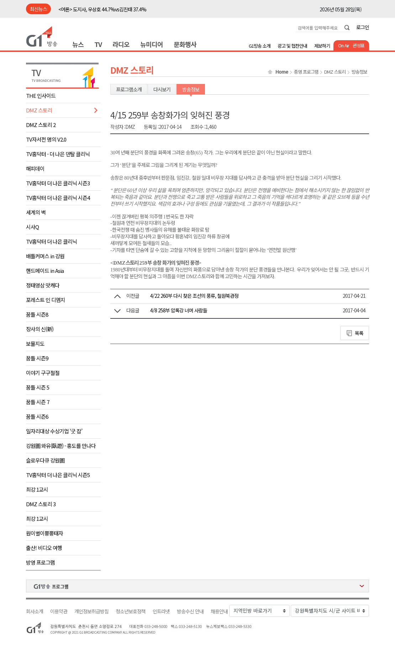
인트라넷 (161, 611)
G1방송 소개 (259, 45)
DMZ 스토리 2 (41, 124)
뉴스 (78, 44)
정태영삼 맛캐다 (42, 285)
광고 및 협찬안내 (292, 45)
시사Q (32, 227)
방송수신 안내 (190, 611)
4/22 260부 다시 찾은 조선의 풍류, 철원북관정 (194, 295)
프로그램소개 (129, 89)
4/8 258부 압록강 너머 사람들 (178, 310)
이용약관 (58, 611)
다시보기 (161, 89)
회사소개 (34, 611)
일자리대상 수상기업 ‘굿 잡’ (54, 431)
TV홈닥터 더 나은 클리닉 (51, 241)
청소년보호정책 (131, 611)
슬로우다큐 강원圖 (45, 460)
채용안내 (219, 611)
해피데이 (35, 168)
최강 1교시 (37, 489)
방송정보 (359, 72)
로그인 (362, 27)
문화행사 (185, 44)
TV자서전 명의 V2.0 (46, 139)
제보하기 (322, 45)
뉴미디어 (151, 44)
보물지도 (35, 343)
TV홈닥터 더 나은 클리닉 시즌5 (58, 475)
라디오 (121, 44)
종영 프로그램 (306, 72)
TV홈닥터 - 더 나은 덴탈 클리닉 (58, 154)
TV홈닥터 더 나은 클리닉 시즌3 (58, 183)
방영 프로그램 (40, 562)
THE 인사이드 (41, 95)
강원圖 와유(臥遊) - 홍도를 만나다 (61, 445)
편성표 (358, 45)
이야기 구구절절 (42, 372)
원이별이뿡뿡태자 (44, 533)
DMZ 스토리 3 (41, 504)
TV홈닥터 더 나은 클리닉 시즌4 (58, 197)
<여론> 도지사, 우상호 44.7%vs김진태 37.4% (102, 9)
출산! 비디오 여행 (44, 547)
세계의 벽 (36, 212)
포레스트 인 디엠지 (45, 299)
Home (281, 72)
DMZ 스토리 (39, 110)
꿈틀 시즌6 (37, 416)
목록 (359, 333)
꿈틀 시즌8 (37, 314)
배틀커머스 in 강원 (45, 256)
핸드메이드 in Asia (45, 270)
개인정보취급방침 (91, 611)
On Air (343, 45)
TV (98, 44)
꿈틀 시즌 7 (37, 402)
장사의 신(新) (39, 329)
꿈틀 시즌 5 (37, 387)
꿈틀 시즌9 (37, 358)
